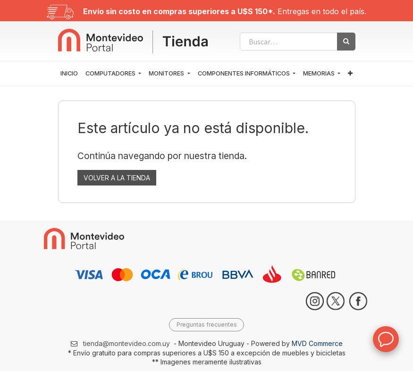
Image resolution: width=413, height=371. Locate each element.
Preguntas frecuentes (207, 324)
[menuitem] (69, 74)
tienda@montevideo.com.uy (126, 343)
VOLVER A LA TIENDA (117, 178)
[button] (350, 74)
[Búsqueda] (346, 42)
